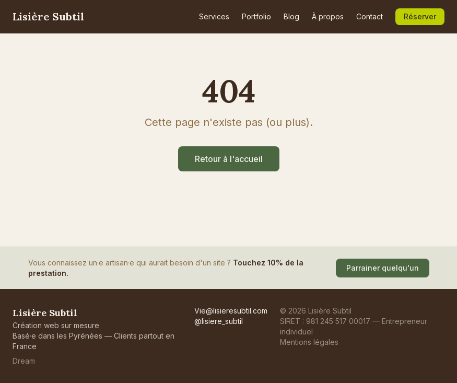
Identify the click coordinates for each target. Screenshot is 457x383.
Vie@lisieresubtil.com (230, 310)
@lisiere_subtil (218, 321)
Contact (369, 16)
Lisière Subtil (48, 16)
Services (214, 16)
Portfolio (256, 16)
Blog (291, 16)
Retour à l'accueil (229, 159)
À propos (328, 16)
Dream (24, 360)
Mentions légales (309, 342)
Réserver (420, 16)
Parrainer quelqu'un (382, 267)
